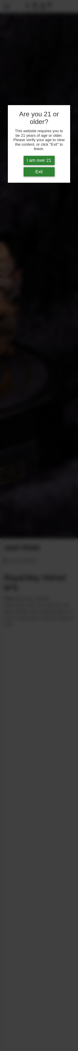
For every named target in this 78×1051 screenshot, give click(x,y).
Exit (39, 171)
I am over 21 (39, 160)
